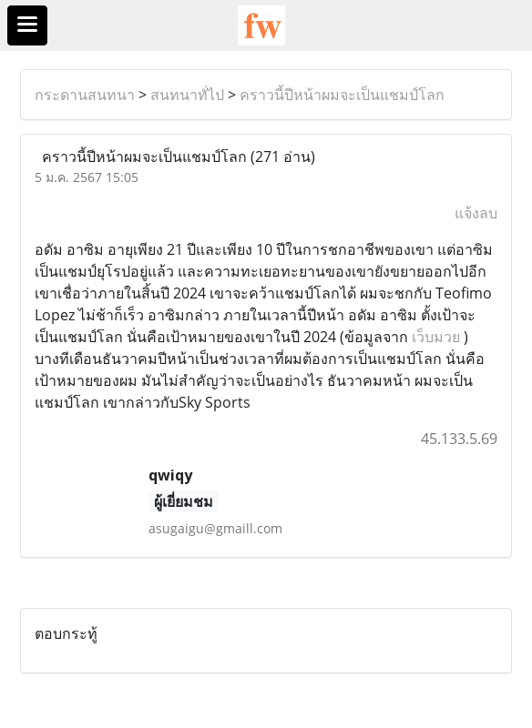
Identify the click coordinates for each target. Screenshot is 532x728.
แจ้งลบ (476, 213)
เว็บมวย (436, 337)
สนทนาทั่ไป (187, 95)
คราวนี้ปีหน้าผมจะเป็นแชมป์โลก (342, 95)
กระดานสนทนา (85, 95)
